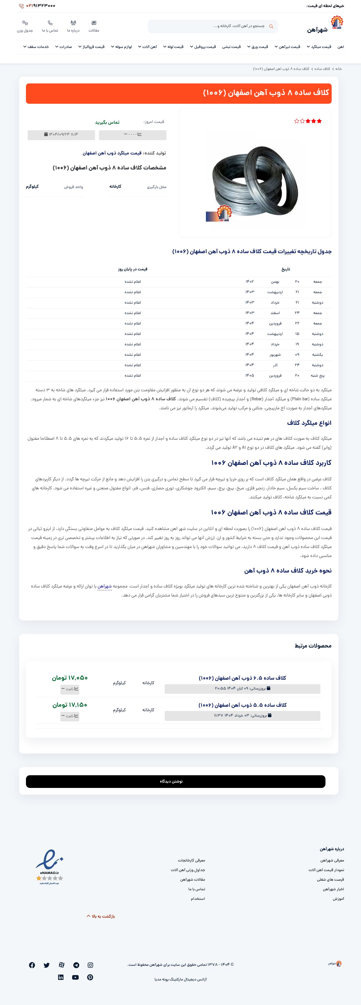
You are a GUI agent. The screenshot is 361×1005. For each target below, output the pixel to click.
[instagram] (92, 962)
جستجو (271, 25)
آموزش (338, 896)
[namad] (50, 864)
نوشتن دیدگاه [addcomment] (174, 777)
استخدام (198, 896)
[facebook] (55, 962)
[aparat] (74, 962)
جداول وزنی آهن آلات (188, 867)
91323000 (36, 6)
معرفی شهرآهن (332, 858)
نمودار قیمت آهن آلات (326, 867)
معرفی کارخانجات (191, 858)
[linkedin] (28, 962)
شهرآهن (314, 27)
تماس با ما (51, 25)
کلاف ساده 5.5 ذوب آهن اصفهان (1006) (243, 703)
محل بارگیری (156, 184)
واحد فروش (73, 184)
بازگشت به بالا (100, 914)
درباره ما (74, 25)
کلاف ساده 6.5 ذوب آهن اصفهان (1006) (242, 676)
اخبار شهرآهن (333, 886)
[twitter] (64, 962)
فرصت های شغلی (330, 877)
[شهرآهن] (336, 26)
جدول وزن (25, 25)
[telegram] (83, 962)
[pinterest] (45, 962)
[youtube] (36, 962)
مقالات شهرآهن (192, 877)
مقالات (95, 25)
